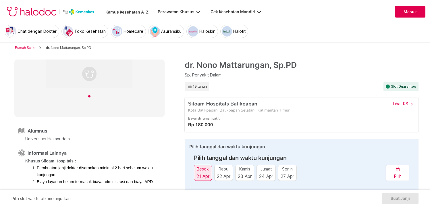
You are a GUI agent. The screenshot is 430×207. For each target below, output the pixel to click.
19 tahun (200, 87)
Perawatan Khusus (179, 11)
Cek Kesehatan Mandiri (236, 11)
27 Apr (287, 176)
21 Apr (202, 176)
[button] (397, 173)
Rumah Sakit (24, 47)
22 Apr (223, 176)
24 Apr (266, 176)
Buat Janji (400, 198)
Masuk (410, 11)
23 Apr (245, 176)
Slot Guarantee (403, 87)
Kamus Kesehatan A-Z (127, 11)
